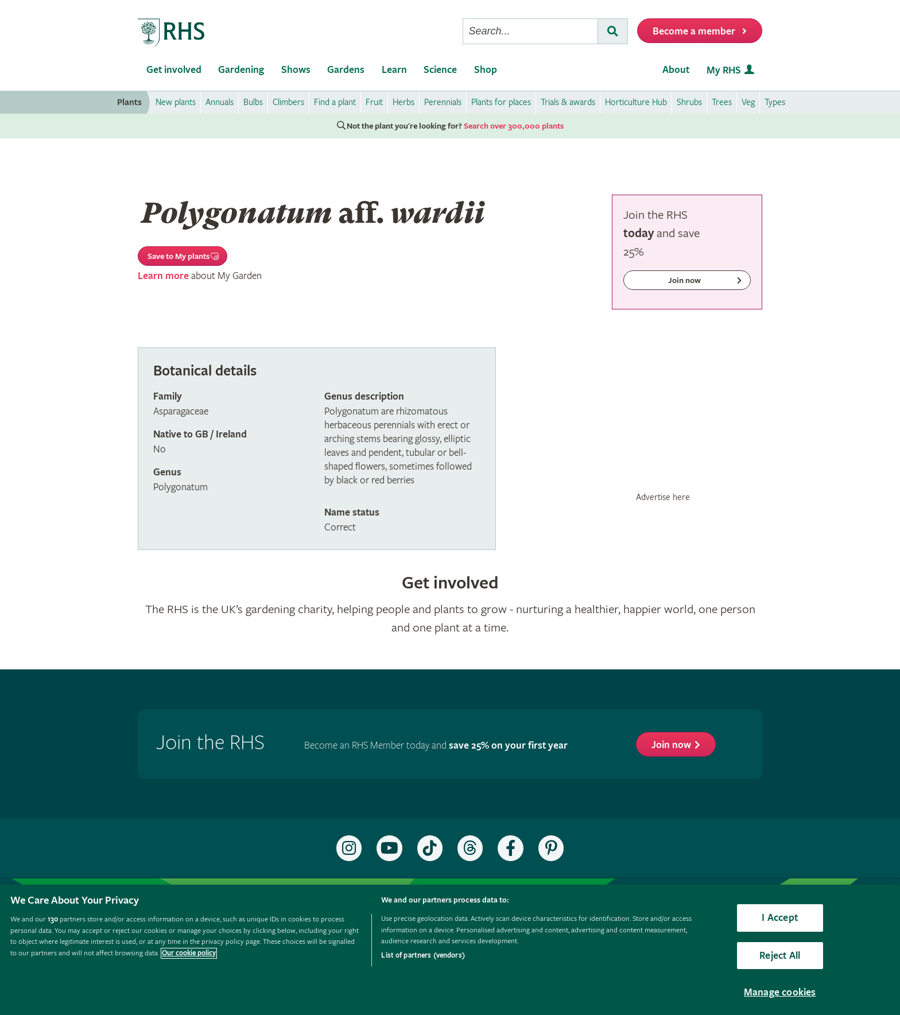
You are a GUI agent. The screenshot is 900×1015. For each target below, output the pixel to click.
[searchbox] (530, 31)
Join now (671, 745)
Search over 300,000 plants (514, 126)
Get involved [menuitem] (173, 70)
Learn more (163, 276)
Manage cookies (780, 992)
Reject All (779, 956)
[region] (450, 950)
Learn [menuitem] (394, 70)
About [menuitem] (675, 70)
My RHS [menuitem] (724, 70)
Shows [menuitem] (296, 70)
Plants (129, 102)
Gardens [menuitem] (345, 70)
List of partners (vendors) (422, 955)
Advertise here (663, 497)
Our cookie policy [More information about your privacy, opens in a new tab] (189, 953)
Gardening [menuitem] (241, 70)
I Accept (779, 918)
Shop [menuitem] (485, 70)
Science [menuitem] (440, 70)
